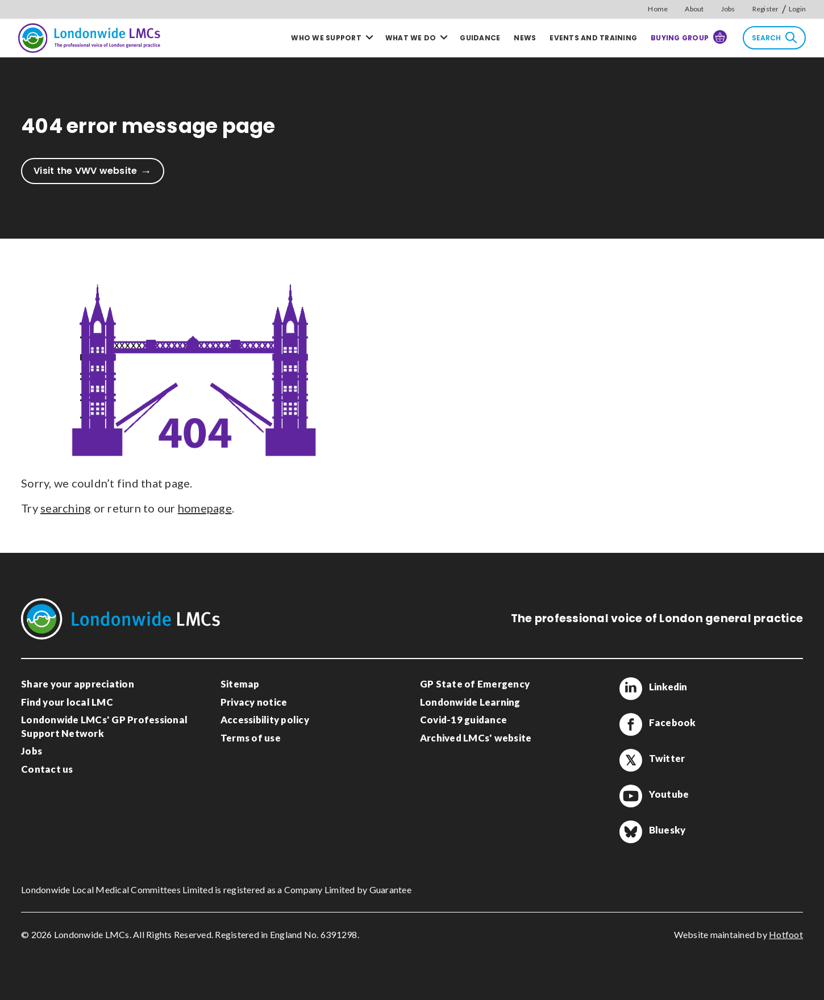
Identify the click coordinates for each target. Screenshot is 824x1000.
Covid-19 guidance (463, 720)
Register (765, 9)
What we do (410, 38)
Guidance (480, 38)
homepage (205, 508)
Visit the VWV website (85, 170)
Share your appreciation (77, 684)
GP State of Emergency (475, 684)
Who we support (326, 38)
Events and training (593, 38)
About (694, 9)
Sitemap (240, 684)
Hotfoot (786, 934)
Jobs (728, 9)
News (525, 38)
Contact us (47, 769)
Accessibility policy (264, 720)
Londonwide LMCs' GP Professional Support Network (104, 726)
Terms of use (250, 738)
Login (797, 9)
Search (774, 37)
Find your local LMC (67, 702)
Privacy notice (254, 702)
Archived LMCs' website (476, 738)
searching (65, 508)
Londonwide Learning (470, 702)
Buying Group (689, 37)
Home (658, 9)
